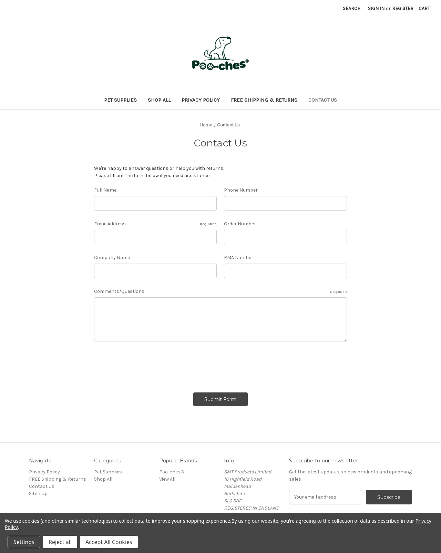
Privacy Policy (201, 100)
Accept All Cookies (108, 542)
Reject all (60, 542)
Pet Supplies (120, 100)
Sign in (376, 8)
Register (402, 8)
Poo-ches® (171, 472)
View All (167, 479)
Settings (23, 542)
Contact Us (322, 100)
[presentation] (146, 364)
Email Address (155, 224)
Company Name (112, 257)
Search (351, 8)
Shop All (159, 100)
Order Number (240, 224)
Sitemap (38, 493)
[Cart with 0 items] (424, 8)
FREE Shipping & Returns (264, 100)
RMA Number (238, 257)
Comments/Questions (220, 291)
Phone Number (241, 190)
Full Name (105, 190)
